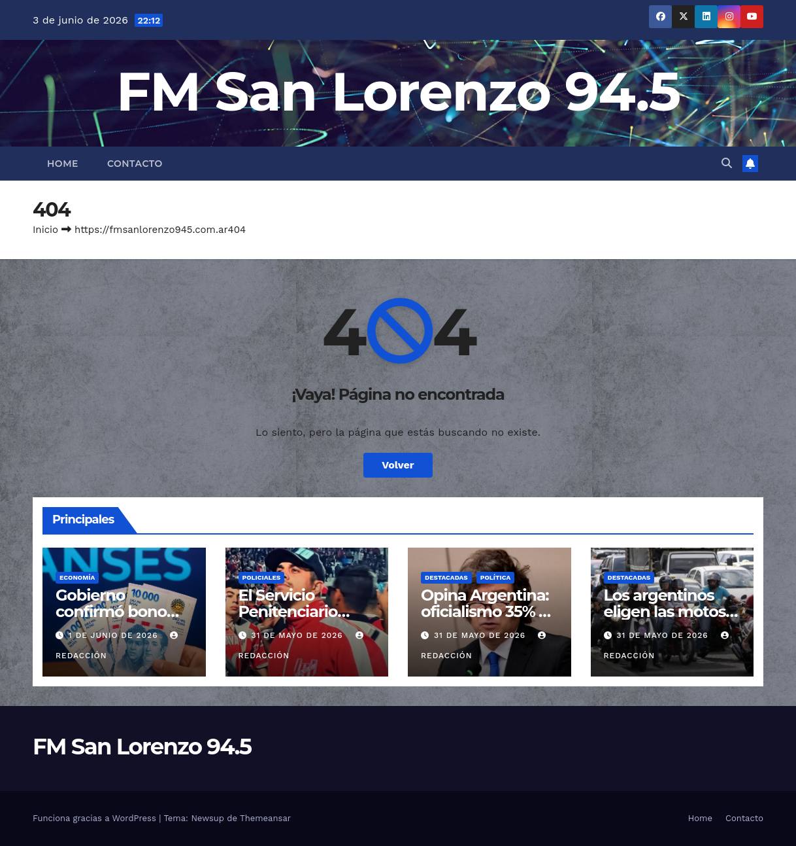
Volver (398, 465)
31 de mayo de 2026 (298, 635)
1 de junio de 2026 (115, 635)
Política (495, 577)
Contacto (135, 163)
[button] (726, 163)
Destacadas (446, 577)
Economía (77, 577)
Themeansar (265, 818)
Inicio (45, 230)
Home (62, 163)
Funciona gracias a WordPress (96, 818)
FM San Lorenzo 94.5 (398, 91)
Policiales (261, 577)
